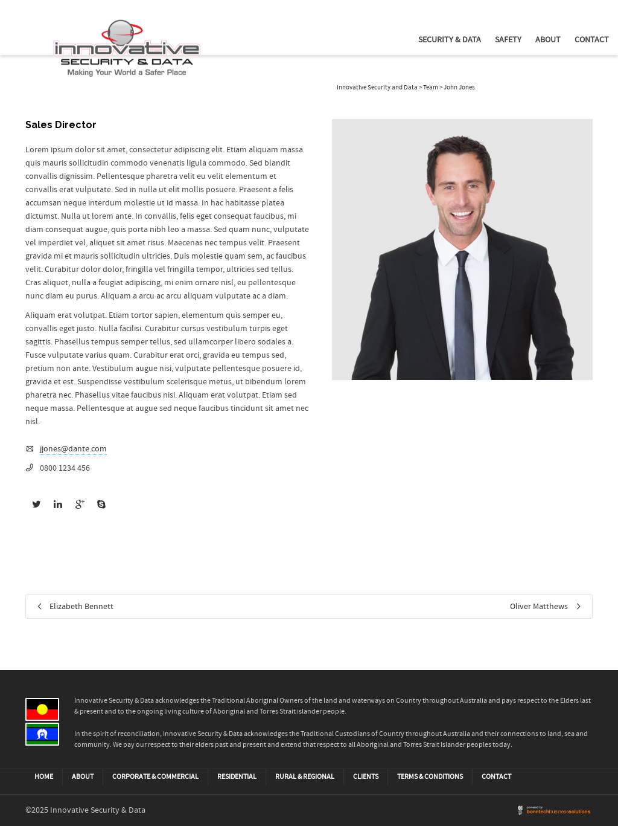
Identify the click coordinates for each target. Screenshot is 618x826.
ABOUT (83, 776)
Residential (236, 776)
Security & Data (449, 39)
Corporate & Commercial (155, 776)
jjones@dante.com (73, 449)
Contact (592, 39)
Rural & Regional (304, 776)
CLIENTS (365, 776)
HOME (43, 776)
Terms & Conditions (430, 776)
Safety (508, 39)
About (548, 39)
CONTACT (496, 776)
